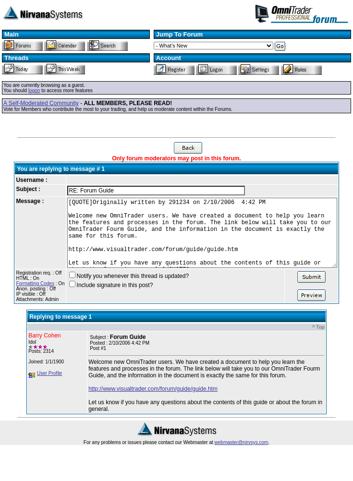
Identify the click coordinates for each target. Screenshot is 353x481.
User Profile (49, 387)
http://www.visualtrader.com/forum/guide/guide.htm (153, 403)
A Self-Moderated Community (41, 103)
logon (34, 90)
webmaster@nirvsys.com (241, 456)
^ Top (318, 341)
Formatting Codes (21, 298)
